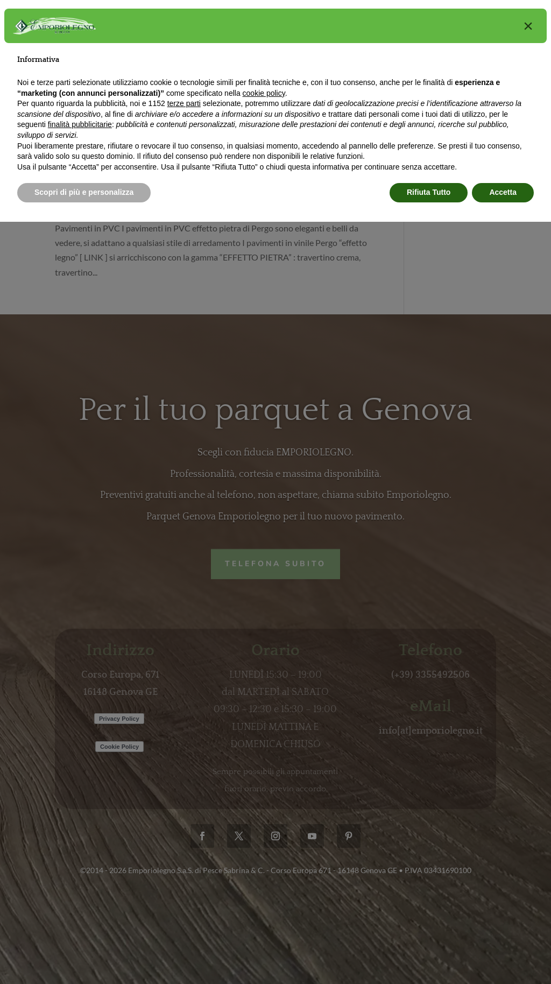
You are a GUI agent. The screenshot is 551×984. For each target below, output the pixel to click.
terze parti (184, 103)
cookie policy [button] (264, 93)
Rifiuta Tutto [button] (428, 192)
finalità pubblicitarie (80, 124)
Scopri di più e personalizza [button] (83, 192)
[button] (528, 25)
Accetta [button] (503, 192)
